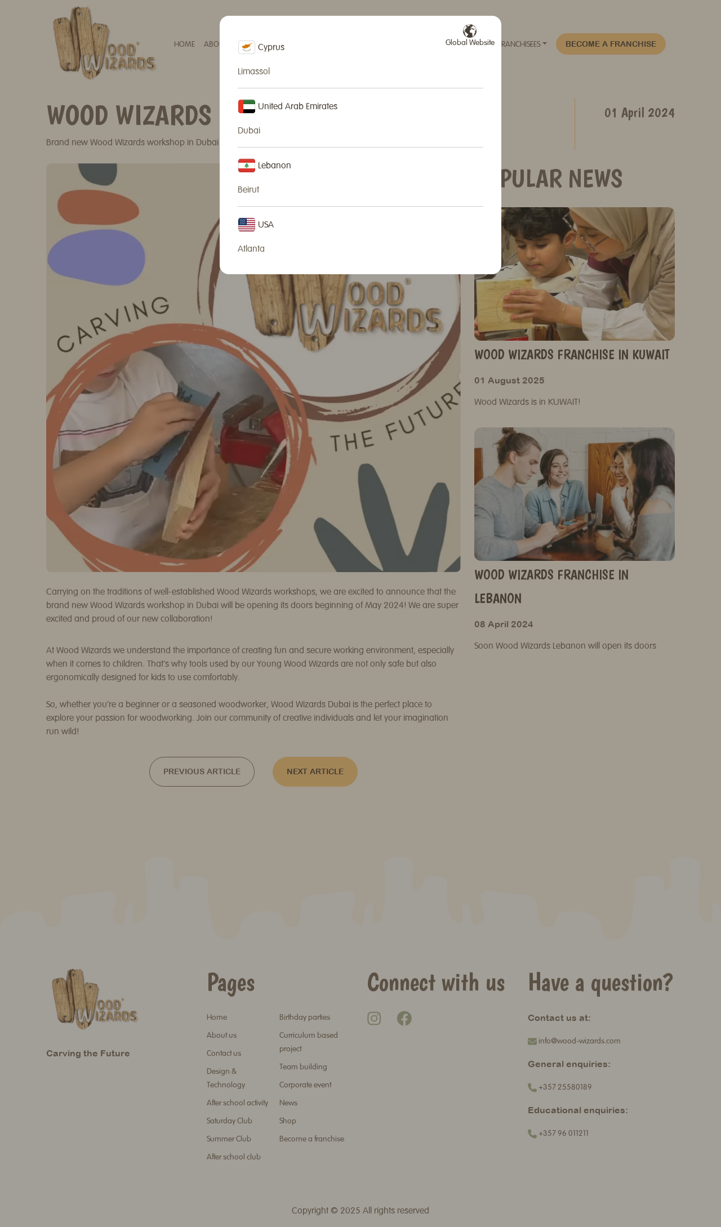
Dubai (249, 131)
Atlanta (251, 249)
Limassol (254, 72)
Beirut (248, 190)
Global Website (470, 35)
